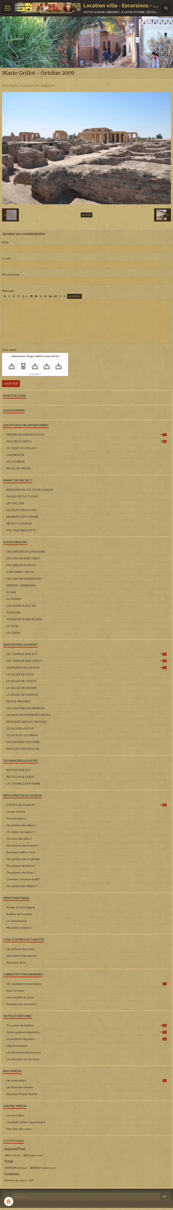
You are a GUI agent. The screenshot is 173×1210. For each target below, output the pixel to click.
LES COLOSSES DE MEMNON (25, 708)
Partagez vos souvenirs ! (22, 1004)
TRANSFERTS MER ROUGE (24, 619)
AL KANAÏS (13, 599)
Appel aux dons (16, 962)
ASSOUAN (13, 612)
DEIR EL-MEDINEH (18, 701)
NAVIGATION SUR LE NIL (23, 748)
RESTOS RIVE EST (18, 770)
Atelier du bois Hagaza (20, 907)
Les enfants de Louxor (20, 949)
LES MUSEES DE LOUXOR (86, 667)
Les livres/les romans (19, 1087)
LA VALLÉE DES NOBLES (22, 694)
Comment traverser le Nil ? (23, 879)
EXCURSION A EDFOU (21, 565)
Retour (86, 214)
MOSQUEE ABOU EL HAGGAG (26, 721)
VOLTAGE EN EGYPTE (21, 530)
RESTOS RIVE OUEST (20, 776)
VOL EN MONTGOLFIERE (23, 742)
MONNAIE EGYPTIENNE (22, 516)
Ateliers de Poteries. (19, 914)
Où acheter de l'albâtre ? (22, 886)
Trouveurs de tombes (86, 1025)
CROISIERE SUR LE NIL (21, 605)
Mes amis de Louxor (19, 1128)
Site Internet (11, 274)
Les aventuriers (86, 1080)
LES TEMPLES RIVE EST (86, 654)
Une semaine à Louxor (20, 997)
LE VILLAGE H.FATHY (20, 728)
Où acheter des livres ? (21, 872)
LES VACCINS (15, 503)
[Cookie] (8, 1201)
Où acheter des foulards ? (22, 845)
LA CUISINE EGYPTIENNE (23, 783)
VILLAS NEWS (15, 461)
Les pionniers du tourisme (22, 1059)
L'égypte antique (16, 1045)
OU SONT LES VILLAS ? (21, 448)
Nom (5, 242)
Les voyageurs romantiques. (86, 983)
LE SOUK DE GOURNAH (22, 735)
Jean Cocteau (15, 990)
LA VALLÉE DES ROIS (20, 674)
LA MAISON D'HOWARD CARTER (28, 715)
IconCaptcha (34, 374)
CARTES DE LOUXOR (86, 805)
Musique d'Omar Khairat (21, 1094)
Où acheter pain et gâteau (23, 859)
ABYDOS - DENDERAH (21, 585)
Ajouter (11, 383)
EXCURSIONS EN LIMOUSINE (25, 551)
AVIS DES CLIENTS (86, 441)
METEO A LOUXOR (19, 523)
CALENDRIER (15, 455)
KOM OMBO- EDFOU (20, 572)
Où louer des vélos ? (19, 838)
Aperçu (74, 296)
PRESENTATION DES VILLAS (86, 434)
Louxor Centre (15, 811)
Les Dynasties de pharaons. (23, 1052)
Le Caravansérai (16, 921)
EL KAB (11, 592)
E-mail (6, 258)
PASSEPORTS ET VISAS (22, 496)
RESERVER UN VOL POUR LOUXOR (29, 489)
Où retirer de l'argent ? (20, 832)
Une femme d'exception (21, 955)
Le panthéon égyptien (86, 1039)
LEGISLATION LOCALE (21, 510)
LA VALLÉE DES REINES (21, 688)
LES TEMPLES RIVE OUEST (86, 660)
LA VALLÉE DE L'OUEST (21, 681)
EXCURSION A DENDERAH (24, 578)
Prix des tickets (16, 818)
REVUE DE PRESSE (18, 468)
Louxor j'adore (15, 1115)
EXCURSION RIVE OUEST (23, 558)
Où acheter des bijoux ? (21, 825)
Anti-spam (9, 349)
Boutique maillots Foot (20, 852)
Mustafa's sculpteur (19, 927)
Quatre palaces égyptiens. (86, 1032)
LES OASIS (13, 632)
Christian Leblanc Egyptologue (25, 1122)
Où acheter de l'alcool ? (21, 865)
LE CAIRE (12, 626)
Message (8, 290)
